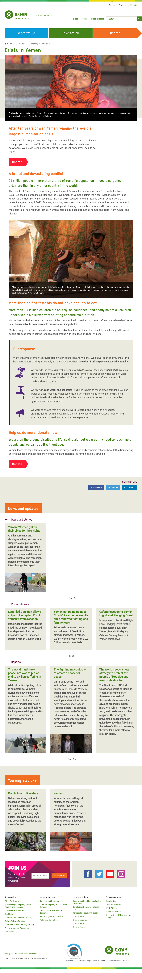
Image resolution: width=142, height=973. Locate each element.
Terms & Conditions (31, 954)
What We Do (20, 44)
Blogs (75, 19)
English (112, 5)
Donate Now (111, 901)
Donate (17, 162)
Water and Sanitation (49, 920)
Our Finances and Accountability (18, 917)
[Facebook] (96, 487)
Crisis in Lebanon (80, 920)
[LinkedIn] (129, 487)
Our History (10, 914)
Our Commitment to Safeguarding (19, 924)
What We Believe (12, 901)
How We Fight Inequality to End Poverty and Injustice (18, 905)
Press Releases (97, 19)
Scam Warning (11, 931)
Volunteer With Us (113, 911)
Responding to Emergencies (39, 44)
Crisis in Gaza (78, 916)
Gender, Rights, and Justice (51, 916)
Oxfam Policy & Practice (15, 921)
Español (133, 5)
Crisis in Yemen (79, 927)
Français (122, 5)
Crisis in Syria (78, 923)
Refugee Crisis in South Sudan (85, 913)
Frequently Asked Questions (17, 928)
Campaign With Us (114, 904)
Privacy (7, 954)
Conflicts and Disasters (49, 901)
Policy (84, 19)
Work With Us (111, 908)
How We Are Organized (14, 910)
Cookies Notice (17, 954)
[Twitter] (113, 487)
